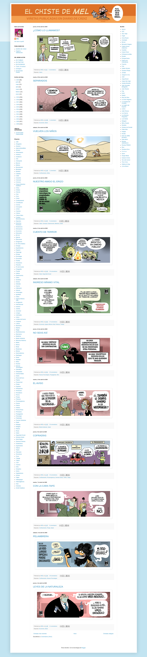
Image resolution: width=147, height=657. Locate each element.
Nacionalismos (20, 353)
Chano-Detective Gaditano (20, 185)
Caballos (18, 173)
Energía (18, 246)
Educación (19, 233)
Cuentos (18, 211)
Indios (17, 296)
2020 (17, 80)
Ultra (58, 374)
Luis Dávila (125, 119)
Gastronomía (51, 223)
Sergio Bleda (125, 155)
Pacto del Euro (20, 378)
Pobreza (58, 324)
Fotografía (19, 269)
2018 (17, 99)
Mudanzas (19, 349)
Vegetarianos (19, 473)
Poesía (18, 403)
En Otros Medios (20, 243)
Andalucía (18, 156)
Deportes (18, 221)
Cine (17, 194)
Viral (17, 484)
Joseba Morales (126, 83)
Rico (123, 147)
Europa (18, 254)
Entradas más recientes (40, 633)
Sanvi (123, 153)
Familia (18, 260)
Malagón (124, 121)
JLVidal (124, 72)
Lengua (18, 313)
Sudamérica (19, 443)
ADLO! (124, 29)
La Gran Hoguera (126, 99)
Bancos (18, 163)
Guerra (18, 286)
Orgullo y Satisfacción (19, 51)
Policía (18, 405)
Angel (123, 36)
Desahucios (19, 227)
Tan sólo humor (126, 160)
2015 (17, 107)
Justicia (18, 308)
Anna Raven (125, 38)
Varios (40, 72)
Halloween (19, 288)
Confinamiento (42, 173)
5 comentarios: (52, 69)
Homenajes (19, 292)
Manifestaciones (20, 332)
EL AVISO (38, 383)
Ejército (18, 237)
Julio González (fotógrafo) (126, 86)
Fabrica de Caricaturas (125, 61)
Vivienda (18, 486)
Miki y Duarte (125, 123)
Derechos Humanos (18, 223)
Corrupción (19, 207)
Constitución (19, 202)
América (18, 154)
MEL (17, 39)
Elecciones (19, 239)
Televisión (18, 452)
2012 (17, 114)
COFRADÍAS (39, 435)
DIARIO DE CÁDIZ (21, 49)
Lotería (18, 323)
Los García (125, 113)
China (17, 188)
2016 (17, 104)
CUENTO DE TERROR (45, 232)
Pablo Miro (125, 129)
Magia (17, 330)
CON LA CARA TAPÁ (44, 486)
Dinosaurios (19, 229)
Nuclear (18, 363)
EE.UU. (18, 235)
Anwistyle (124, 40)
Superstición (19, 445)
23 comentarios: (53, 372)
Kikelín (124, 95)
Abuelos (18, 146)
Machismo (19, 325)
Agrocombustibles (21, 148)
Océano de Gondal (127, 127)
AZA (123, 31)
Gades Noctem (126, 68)
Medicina (57, 223)
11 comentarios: (53, 626)
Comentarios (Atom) (46, 636)
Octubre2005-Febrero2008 (20, 133)
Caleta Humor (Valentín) (125, 47)
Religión (18, 426)
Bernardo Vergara (127, 44)
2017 (17, 102)
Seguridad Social (47, 274)
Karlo (123, 93)
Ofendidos (19, 369)
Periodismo (19, 393)
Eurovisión (19, 258)
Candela (124, 50)
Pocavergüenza (51, 477)
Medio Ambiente (43, 427)
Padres (18, 380)
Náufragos (19, 355)
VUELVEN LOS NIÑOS (45, 131)
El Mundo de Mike (127, 54)
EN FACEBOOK (20, 64)
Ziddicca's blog (126, 164)
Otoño (17, 376)
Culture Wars (19, 215)
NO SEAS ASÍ (40, 332)
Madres (18, 328)
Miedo (17, 342)
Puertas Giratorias (21, 420)
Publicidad (19, 418)
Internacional (19, 304)
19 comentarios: (53, 271)
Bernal (123, 42)
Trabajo (62, 324)
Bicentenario (19, 167)
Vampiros (18, 469)
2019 (17, 97)
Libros (17, 317)
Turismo (18, 464)
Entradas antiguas (108, 633)
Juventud (18, 311)
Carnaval (45, 223)
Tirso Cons (125, 162)
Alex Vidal (124, 33)
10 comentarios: (53, 424)
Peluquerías (19, 388)
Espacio (18, 250)
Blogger (83, 647)
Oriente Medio (20, 373)
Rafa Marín (125, 139)
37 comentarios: (53, 321)
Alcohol (18, 150)
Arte (17, 159)
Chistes (18, 190)
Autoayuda (19, 161)
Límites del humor (21, 319)
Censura (18, 182)
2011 (17, 116)
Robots (18, 428)
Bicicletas (18, 169)
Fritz (123, 66)
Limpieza (18, 321)
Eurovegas (19, 256)
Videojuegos (19, 479)
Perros (18, 395)
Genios (18, 282)
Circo (17, 196)
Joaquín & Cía (126, 75)
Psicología (19, 416)
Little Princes (125, 111)
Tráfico (65, 477)
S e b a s (124, 151)
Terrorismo (19, 454)
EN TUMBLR (19, 60)
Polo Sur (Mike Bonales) (126, 136)
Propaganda (53, 374)
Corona (18, 205)
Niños (48, 173)
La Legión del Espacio (125, 106)
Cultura (18, 213)
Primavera (19, 412)
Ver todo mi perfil (19, 41)
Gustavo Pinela (126, 70)
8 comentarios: (53, 221)
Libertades (19, 315)
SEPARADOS (40, 80)
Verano (18, 475)
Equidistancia (19, 248)
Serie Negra (19, 439)
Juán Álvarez (125, 89)
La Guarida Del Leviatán (126, 102)
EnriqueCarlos (126, 58)
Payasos (18, 386)
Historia (18, 290)
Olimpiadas (19, 371)
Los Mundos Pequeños (125, 116)
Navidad (18, 359)
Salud (46, 122)
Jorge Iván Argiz (126, 81)
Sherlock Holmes (20, 441)
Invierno (18, 306)
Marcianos (19, 334)
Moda (17, 347)
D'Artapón (18, 68)
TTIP (17, 462)
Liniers (123, 109)
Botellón (18, 171)
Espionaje (18, 252)
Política (18, 407)
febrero (18, 91)
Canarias (18, 178)
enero (17, 94)
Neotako (124, 125)
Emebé (124, 56)
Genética (18, 279)
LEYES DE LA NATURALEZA (48, 586)
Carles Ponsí (125, 52)
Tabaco (18, 448)
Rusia (17, 431)
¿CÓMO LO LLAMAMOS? (46, 30)
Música (18, 351)
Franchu (124, 64)
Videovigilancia (20, 481)
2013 (17, 112)
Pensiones (19, 390)
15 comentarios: (53, 475)
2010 (17, 119)
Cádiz (40, 223)
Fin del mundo (20, 267)
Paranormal (19, 382)
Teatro (17, 450)
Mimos (18, 344)
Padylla (124, 131)
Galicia (18, 273)
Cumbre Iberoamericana (20, 218)
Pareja (48, 527)
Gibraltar (18, 284)
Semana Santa (59, 477)
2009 (17, 121)
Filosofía (18, 265)
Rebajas (18, 424)
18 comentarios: (53, 575)
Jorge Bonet (125, 79)
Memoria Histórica (21, 340)
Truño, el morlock (21, 66)
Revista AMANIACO (125, 142)
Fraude (18, 271)
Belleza (18, 165)
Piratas (18, 397)
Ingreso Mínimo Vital (50, 324)
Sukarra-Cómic (126, 158)
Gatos (17, 277)
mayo (17, 84)
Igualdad (18, 294)
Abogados (19, 144)
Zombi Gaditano (20, 488)
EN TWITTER (20, 62)
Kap (123, 91)
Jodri (123, 77)
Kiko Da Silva (125, 97)
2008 (17, 124)
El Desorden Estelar (19, 71)
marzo (18, 89)
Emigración (19, 241)
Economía (41, 122)
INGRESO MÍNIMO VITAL (46, 282)
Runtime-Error (126, 149)
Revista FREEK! (126, 145)
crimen (18, 209)
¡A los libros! (125, 166)
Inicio (75, 633)
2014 (17, 109)
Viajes (68, 477)
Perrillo (124, 133)
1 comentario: (52, 120)
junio (17, 82)
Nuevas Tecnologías (44, 374)
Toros (17, 456)
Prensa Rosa (19, 409)
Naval (17, 357)
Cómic (18, 198)
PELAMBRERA (41, 536)
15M (17, 142)
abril (17, 87)
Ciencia (18, 192)
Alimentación (19, 152)
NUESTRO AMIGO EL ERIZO (48, 181)
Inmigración (19, 302)
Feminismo (19, 263)
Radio (17, 422)
